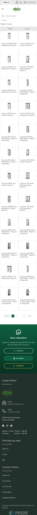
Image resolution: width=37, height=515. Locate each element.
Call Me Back (30, 2)
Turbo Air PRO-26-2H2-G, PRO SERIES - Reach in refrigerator (27, 301)
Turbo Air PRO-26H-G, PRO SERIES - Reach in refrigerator (27, 255)
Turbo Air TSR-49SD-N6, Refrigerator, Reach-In (27, 208)
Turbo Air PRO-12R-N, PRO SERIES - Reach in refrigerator (27, 278)
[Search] (18, 16)
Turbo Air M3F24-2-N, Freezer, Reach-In (8, 184)
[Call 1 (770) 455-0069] (21, 2)
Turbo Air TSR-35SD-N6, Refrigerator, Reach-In (27, 185)
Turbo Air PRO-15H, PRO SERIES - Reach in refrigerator (27, 92)
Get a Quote (18, 358)
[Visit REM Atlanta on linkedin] (3, 425)
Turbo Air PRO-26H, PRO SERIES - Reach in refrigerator (27, 138)
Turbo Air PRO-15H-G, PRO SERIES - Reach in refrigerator (9, 138)
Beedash (5, 508)
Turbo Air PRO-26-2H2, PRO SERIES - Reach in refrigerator (27, 231)
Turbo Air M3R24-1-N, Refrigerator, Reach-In (8, 68)
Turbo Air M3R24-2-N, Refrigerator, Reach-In (8, 91)
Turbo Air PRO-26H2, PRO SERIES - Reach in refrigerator (9, 161)
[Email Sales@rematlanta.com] (17, 2)
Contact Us (6, 2)
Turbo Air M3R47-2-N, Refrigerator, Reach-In (27, 114)
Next (30, 316)
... (20, 316)
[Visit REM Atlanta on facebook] (11, 425)
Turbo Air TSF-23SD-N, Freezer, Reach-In (27, 161)
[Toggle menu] (3, 9)
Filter (10, 29)
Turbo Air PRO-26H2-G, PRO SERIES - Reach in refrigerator (9, 255)
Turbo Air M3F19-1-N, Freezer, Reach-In (27, 44)
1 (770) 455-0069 (14, 412)
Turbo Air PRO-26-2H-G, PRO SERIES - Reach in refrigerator (9, 301)
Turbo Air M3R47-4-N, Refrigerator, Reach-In (8, 277)
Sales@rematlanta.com (16, 404)
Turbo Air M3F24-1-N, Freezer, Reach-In (8, 114)
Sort (27, 29)
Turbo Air (4, 20)
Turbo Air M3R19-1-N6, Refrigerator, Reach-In (9, 44)
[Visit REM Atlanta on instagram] (7, 425)
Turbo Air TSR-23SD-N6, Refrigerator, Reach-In (27, 68)
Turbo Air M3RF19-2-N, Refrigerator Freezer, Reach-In (9, 208)
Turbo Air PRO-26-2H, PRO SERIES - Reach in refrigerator (9, 231)
